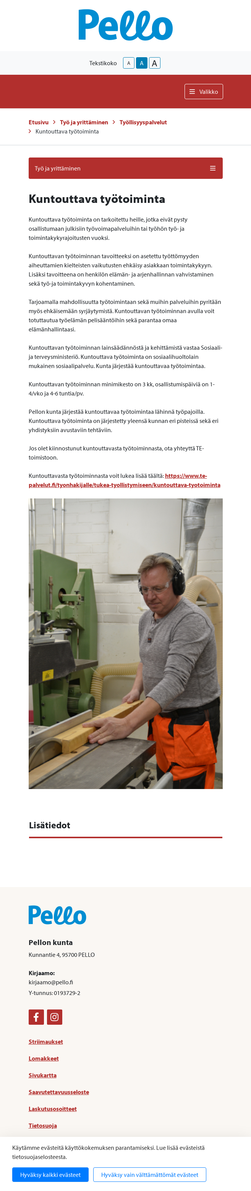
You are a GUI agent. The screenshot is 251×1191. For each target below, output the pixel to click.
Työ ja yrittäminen (84, 122)
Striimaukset (46, 1041)
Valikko (203, 91)
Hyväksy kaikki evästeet (50, 1174)
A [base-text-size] (142, 63)
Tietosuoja (43, 1125)
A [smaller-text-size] (128, 63)
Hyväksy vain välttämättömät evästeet (149, 1174)
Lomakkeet (44, 1058)
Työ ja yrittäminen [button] (126, 168)
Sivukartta (43, 1075)
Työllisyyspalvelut (143, 122)
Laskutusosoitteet (53, 1108)
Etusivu (39, 122)
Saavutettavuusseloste (59, 1092)
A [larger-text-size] (154, 63)
